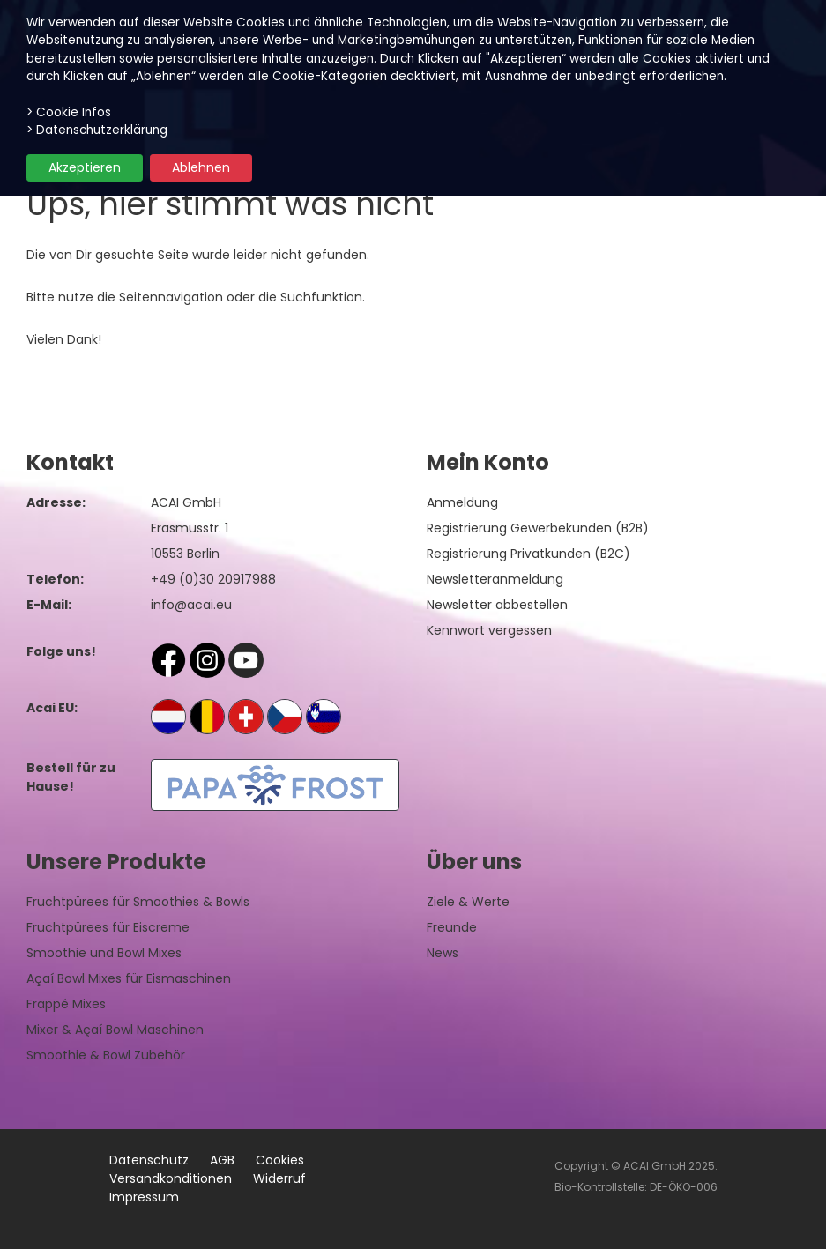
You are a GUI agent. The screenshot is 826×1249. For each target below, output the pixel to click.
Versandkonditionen (170, 1178)
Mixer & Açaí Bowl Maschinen (115, 1029)
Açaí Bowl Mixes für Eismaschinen (128, 978)
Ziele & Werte (468, 902)
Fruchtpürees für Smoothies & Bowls (137, 902)
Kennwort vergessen (489, 630)
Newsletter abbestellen (497, 604)
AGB (222, 1160)
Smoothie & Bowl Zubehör (105, 1055)
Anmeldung (462, 502)
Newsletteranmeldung (495, 579)
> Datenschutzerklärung (96, 130)
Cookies (280, 1160)
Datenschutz (149, 1160)
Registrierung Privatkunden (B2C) (528, 553)
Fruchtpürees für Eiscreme (108, 927)
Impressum (144, 1197)
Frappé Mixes (66, 1004)
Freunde (452, 927)
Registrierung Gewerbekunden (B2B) (538, 528)
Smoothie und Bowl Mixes (104, 953)
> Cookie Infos (68, 112)
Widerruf (279, 1178)
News (442, 953)
